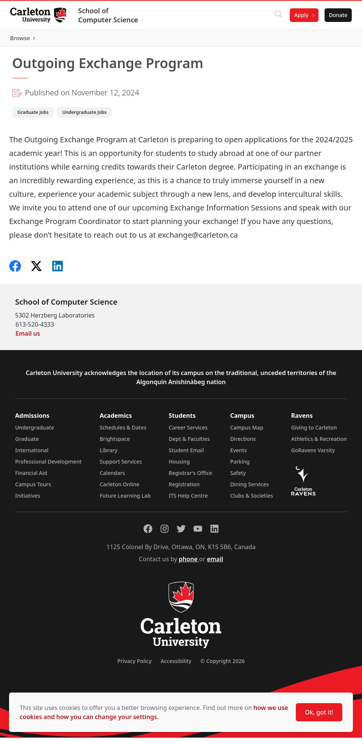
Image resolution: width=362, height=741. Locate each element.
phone (189, 562)
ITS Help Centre (188, 499)
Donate (336, 15)
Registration (184, 487)
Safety (238, 476)
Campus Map (246, 430)
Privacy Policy (134, 664)
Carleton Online (119, 487)
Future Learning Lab (125, 499)
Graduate (27, 442)
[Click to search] (276, 15)
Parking (240, 465)
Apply (299, 15)
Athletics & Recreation (319, 442)
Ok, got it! (319, 712)
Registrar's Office (190, 476)
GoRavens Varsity (313, 453)
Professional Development (48, 465)
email (215, 562)
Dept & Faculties (189, 442)
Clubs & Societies (251, 499)
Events (238, 453)
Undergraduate (34, 430)
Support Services (120, 465)
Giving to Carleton (314, 430)
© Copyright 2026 (222, 664)
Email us (28, 337)
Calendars (112, 476)
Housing (179, 465)
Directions (243, 442)
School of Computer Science (110, 15)
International (31, 453)
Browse (335, 40)
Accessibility (176, 664)
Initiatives (27, 499)
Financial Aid (31, 476)
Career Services (188, 430)
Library (108, 453)
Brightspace (114, 442)
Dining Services (249, 487)
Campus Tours (33, 487)
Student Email (186, 453)
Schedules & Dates (122, 430)
